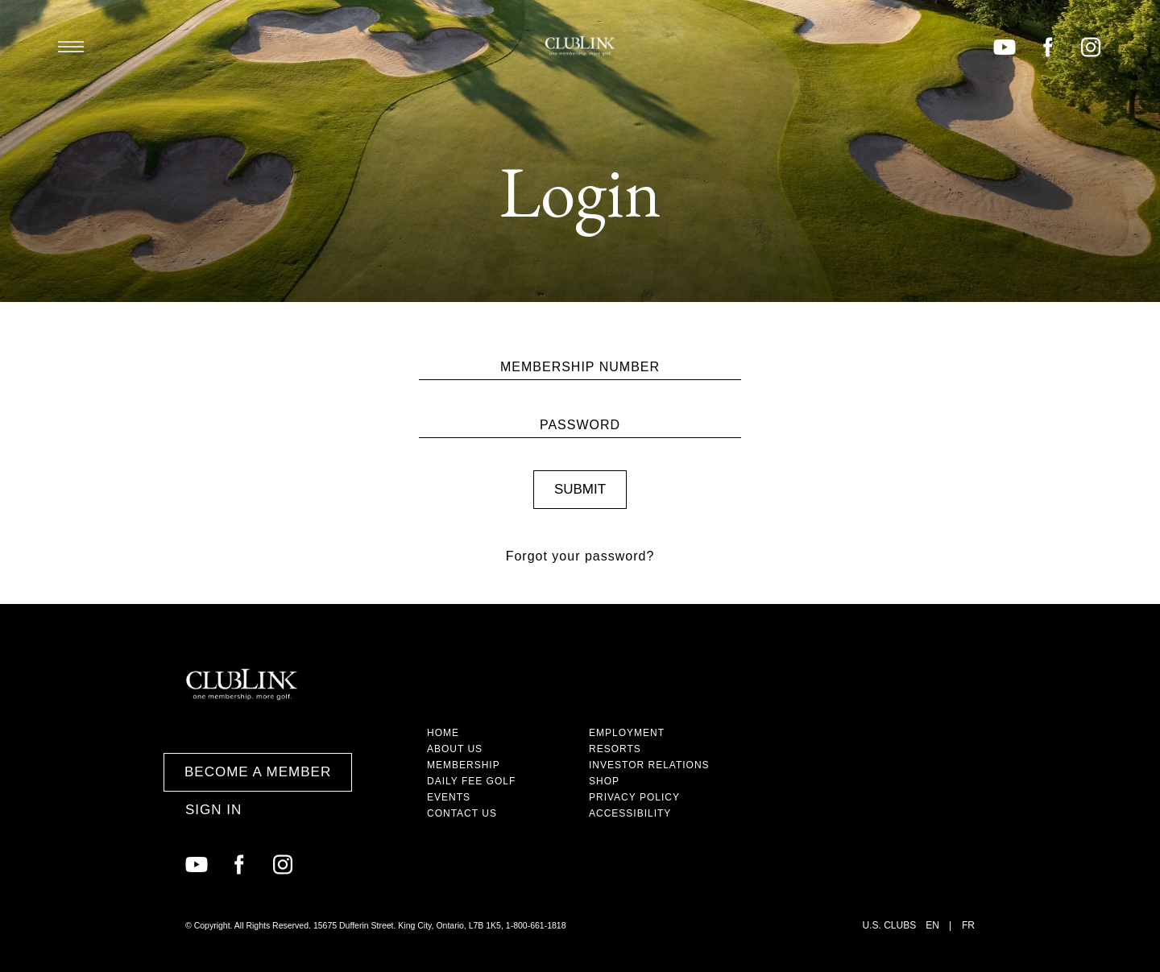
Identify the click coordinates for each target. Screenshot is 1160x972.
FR (968, 925)
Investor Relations (649, 765)
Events (448, 797)
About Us (455, 749)
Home (443, 732)
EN (932, 925)
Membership (463, 765)
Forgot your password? (580, 556)
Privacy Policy (634, 797)
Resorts (615, 749)
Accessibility (630, 813)
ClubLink (580, 46)
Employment (627, 732)
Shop (604, 781)
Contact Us (462, 813)
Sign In (213, 809)
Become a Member (257, 772)
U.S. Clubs (890, 925)
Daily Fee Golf (471, 781)
